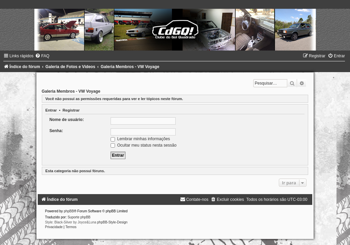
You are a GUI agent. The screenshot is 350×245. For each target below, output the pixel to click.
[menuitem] (42, 56)
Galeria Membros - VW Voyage (71, 91)
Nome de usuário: (67, 119)
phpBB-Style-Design (112, 222)
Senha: (56, 130)
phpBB (69, 211)
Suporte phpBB (78, 217)
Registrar (71, 110)
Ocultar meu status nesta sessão (143, 145)
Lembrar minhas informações (140, 138)
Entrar (51, 110)
